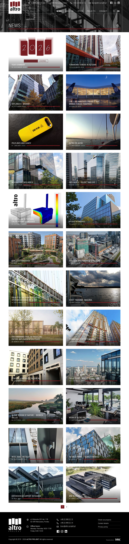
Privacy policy (103, 527)
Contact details (103, 523)
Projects (91, 11)
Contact (103, 11)
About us (69, 11)
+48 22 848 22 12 (79, 3)
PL (114, 11)
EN (118, 11)
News (59, 11)
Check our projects (104, 520)
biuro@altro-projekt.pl (99, 3)
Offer (80, 11)
